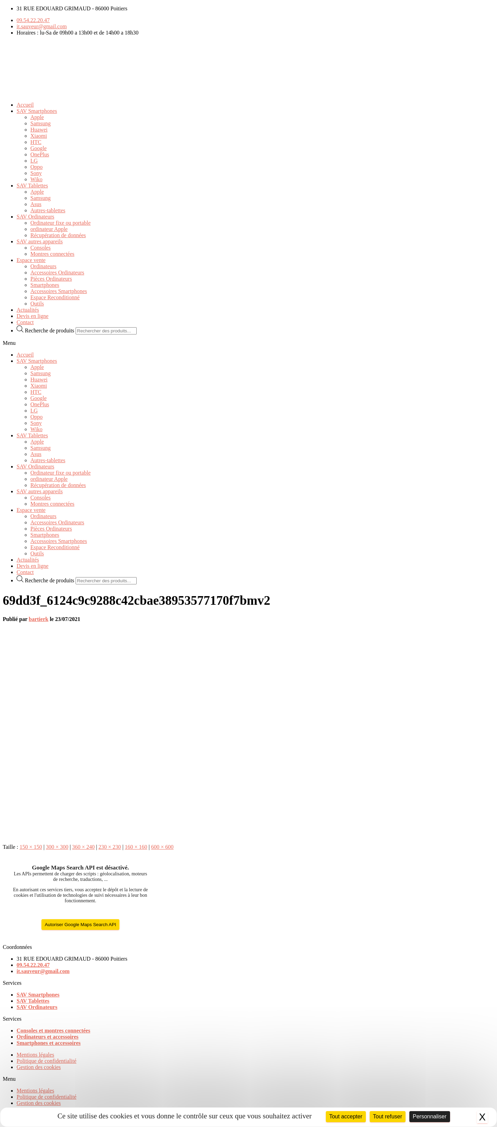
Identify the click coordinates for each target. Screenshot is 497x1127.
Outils (37, 304)
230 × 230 (109, 847)
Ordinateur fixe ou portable (60, 223)
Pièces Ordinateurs (51, 279)
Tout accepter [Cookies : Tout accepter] (345, 1116)
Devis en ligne (32, 316)
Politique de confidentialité (46, 1061)
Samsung (40, 123)
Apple (37, 117)
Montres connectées (52, 254)
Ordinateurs (43, 266)
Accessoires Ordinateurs (57, 272)
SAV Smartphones (37, 111)
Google (38, 148)
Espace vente (31, 260)
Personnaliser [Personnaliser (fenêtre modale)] (430, 1116)
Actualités (28, 310)
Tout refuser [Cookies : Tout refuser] (387, 1116)
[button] (248, 343)
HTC (35, 142)
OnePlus (39, 154)
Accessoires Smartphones (58, 291)
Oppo (36, 167)
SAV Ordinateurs (35, 217)
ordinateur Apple (49, 229)
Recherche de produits (49, 330)
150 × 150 (31, 847)
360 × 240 (83, 847)
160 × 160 (136, 847)
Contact (25, 322)
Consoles (40, 248)
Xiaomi (38, 136)
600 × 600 (162, 847)
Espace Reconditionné (55, 297)
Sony (36, 173)
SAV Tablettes (32, 185)
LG (34, 161)
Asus (35, 204)
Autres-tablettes (47, 210)
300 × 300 (57, 847)
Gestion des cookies (39, 1067)
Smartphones (44, 285)
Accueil (25, 105)
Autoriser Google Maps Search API (80, 924)
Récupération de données (58, 235)
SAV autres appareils (40, 241)
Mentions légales (35, 1055)
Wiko (36, 179)
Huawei (39, 130)
